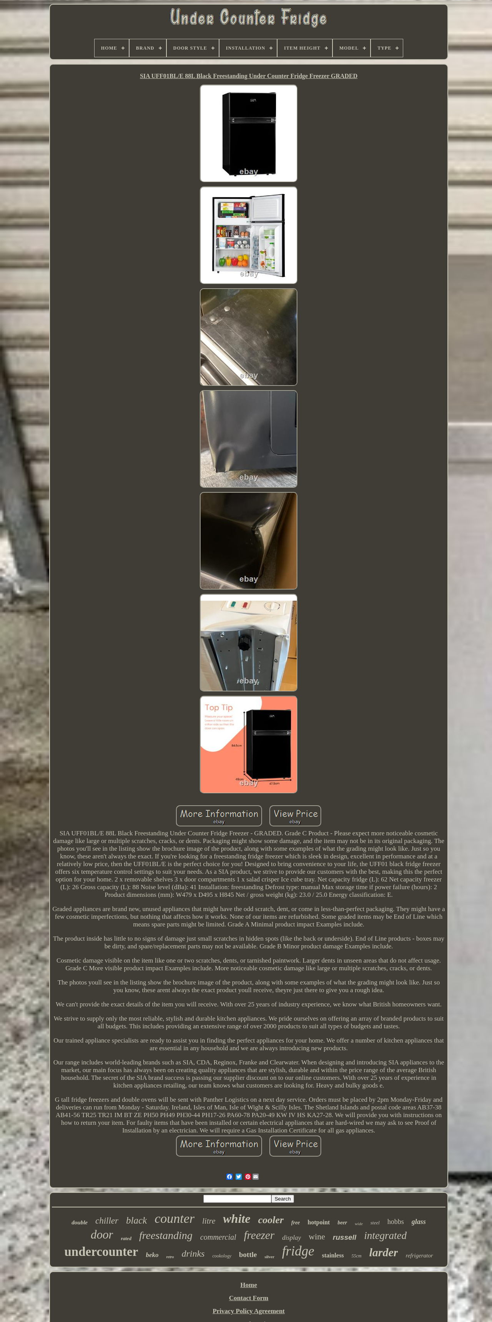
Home (248, 1285)
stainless (333, 1255)
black (136, 1220)
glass (419, 1222)
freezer (259, 1235)
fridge (298, 1251)
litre (208, 1221)
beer (342, 1223)
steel (375, 1223)
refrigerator (419, 1255)
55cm (356, 1256)
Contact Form (248, 1298)
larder (383, 1252)
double (79, 1222)
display (291, 1237)
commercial (218, 1237)
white (236, 1219)
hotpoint (319, 1222)
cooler (270, 1220)
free (295, 1223)
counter (174, 1218)
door (102, 1234)
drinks (192, 1254)
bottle (248, 1254)
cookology (221, 1256)
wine (317, 1236)
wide (359, 1223)
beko (152, 1255)
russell (344, 1237)
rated (126, 1238)
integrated (385, 1235)
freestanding (166, 1235)
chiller (106, 1221)
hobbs (395, 1222)
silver (269, 1256)
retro (170, 1257)
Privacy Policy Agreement (249, 1311)
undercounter (101, 1252)
